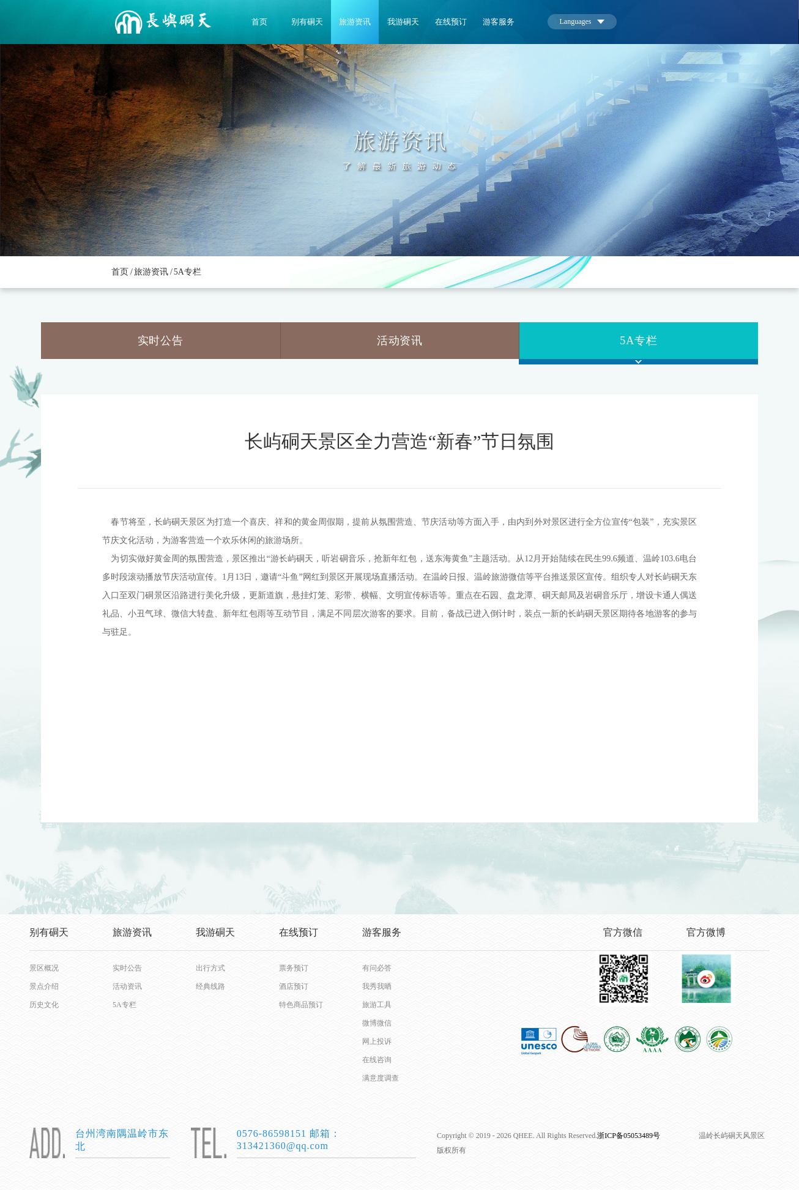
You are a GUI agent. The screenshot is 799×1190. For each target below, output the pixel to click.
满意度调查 (380, 1078)
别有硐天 (307, 21)
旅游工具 (377, 1004)
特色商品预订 (299, 1004)
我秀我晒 (377, 986)
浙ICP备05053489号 (628, 1135)
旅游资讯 (355, 21)
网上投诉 (377, 1041)
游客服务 (499, 21)
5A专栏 (187, 271)
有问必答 (377, 968)
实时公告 (161, 340)
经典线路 (210, 986)
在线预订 (451, 21)
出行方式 (210, 968)
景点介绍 (44, 986)
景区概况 (44, 968)
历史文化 (44, 1004)
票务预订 (293, 968)
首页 (259, 21)
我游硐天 (403, 21)
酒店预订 (293, 986)
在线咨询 (377, 1059)
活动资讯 (400, 340)
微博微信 (377, 1023)
